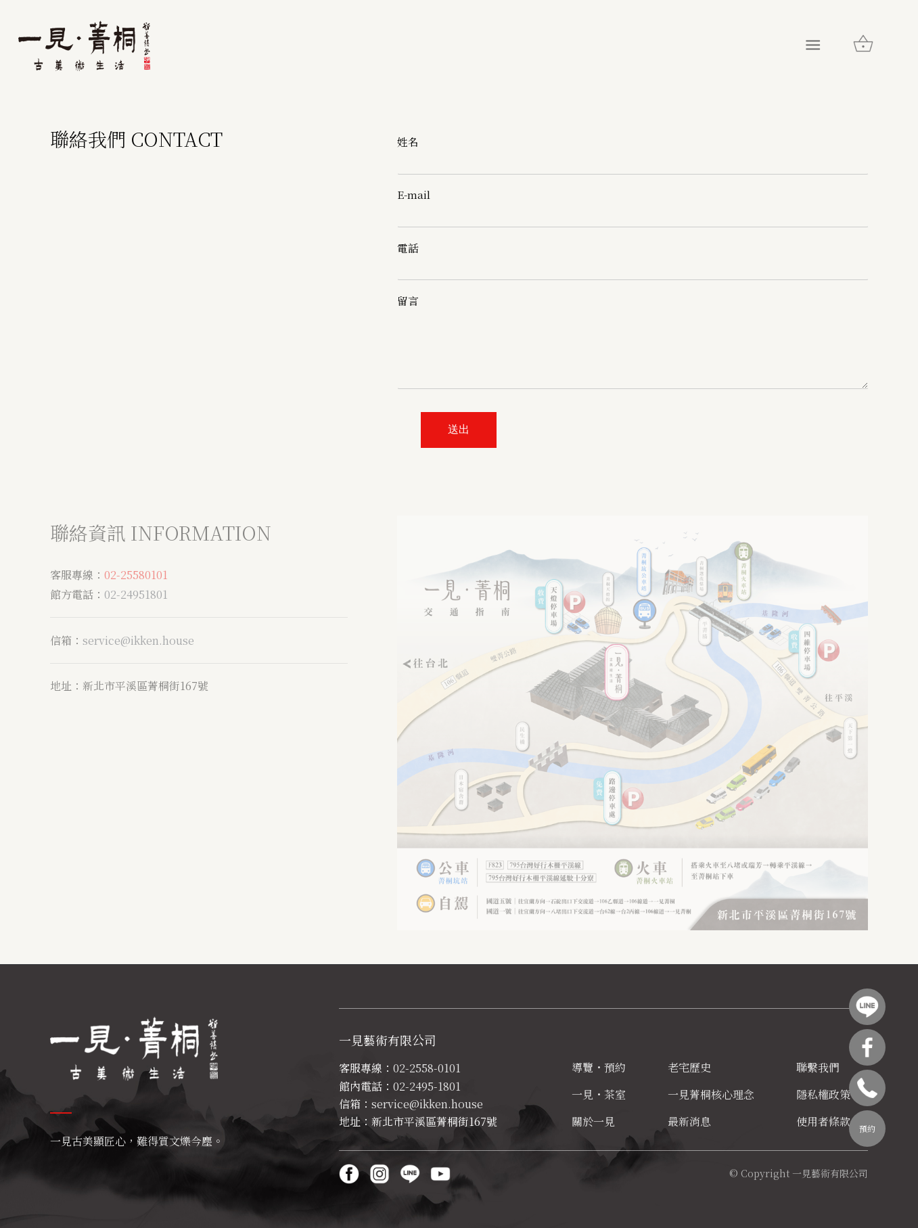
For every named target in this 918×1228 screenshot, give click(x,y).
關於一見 (593, 1121)
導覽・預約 (599, 1067)
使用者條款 (823, 1121)
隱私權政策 (823, 1094)
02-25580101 (136, 575)
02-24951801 (136, 594)
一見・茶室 (599, 1094)
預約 (867, 1128)
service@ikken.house (138, 640)
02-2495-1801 (427, 1086)
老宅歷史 (689, 1067)
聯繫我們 (818, 1067)
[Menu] (813, 44)
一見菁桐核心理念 (711, 1094)
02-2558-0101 (427, 1068)
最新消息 (689, 1121)
